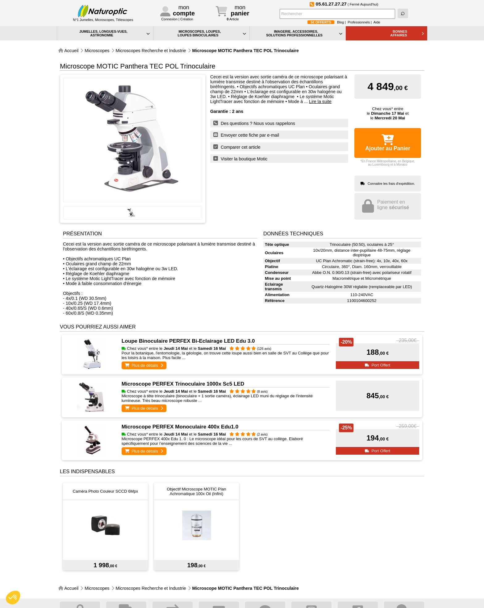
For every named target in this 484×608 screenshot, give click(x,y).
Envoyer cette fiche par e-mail (246, 135)
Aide (376, 22)
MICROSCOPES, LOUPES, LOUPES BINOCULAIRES (211, 33)
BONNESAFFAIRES (407, 33)
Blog (340, 22)
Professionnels (359, 22)
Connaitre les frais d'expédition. (391, 183)
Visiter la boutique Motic (240, 158)
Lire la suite (320, 101)
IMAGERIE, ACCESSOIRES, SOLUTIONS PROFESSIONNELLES (304, 33)
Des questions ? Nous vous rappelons (254, 123)
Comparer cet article (237, 147)
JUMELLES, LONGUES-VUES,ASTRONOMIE (114, 33)
